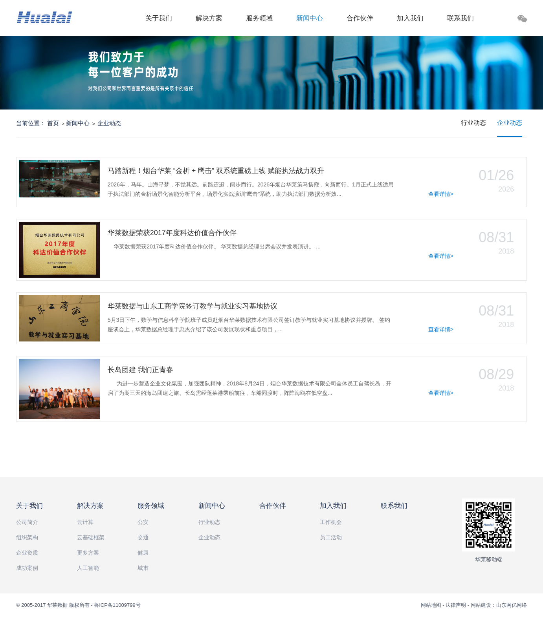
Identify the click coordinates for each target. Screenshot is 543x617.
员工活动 (331, 537)
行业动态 (473, 122)
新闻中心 (309, 18)
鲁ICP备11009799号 (117, 605)
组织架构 (27, 537)
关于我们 (158, 18)
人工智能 (88, 568)
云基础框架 (91, 537)
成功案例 (27, 568)
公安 (143, 522)
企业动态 (109, 123)
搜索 (501, 20)
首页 (53, 123)
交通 (143, 537)
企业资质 (27, 552)
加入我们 (410, 18)
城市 (143, 568)
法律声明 (456, 605)
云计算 (85, 522)
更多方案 (88, 552)
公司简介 (27, 522)
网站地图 (432, 605)
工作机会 (331, 522)
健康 (143, 552)
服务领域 (259, 18)
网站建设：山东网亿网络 (499, 605)
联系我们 (460, 18)
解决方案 (209, 18)
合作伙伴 (360, 18)
